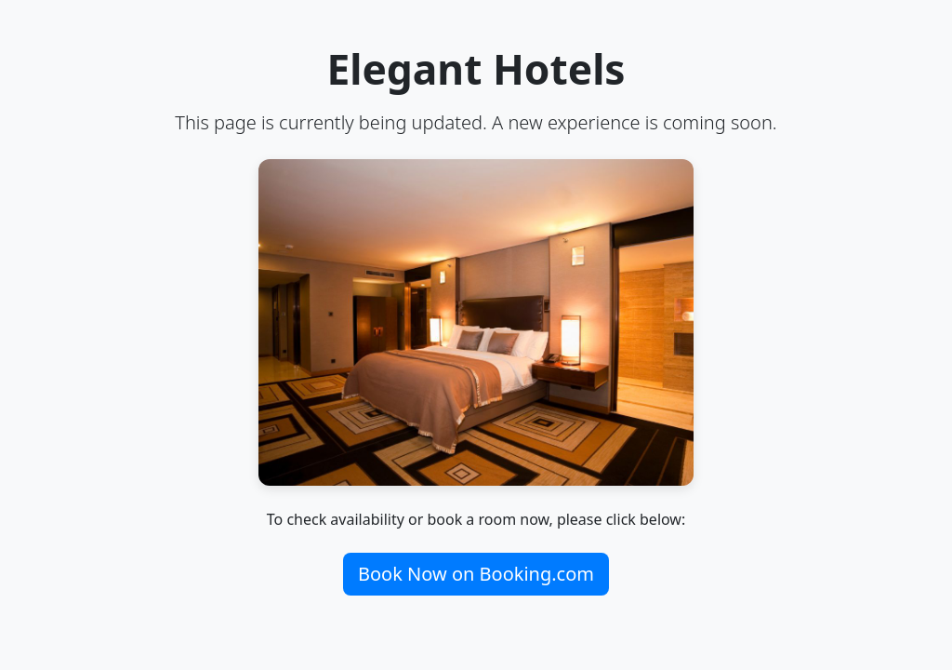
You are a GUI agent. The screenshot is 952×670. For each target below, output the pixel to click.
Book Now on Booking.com (476, 573)
